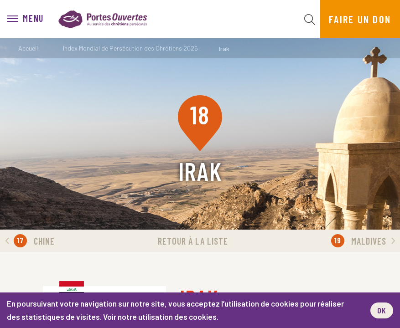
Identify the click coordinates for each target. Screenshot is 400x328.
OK (381, 310)
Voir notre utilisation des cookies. (160, 316)
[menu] (25, 19)
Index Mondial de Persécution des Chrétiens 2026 (130, 48)
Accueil (28, 48)
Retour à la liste (193, 241)
